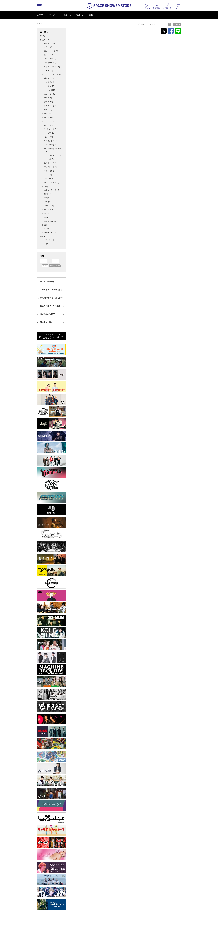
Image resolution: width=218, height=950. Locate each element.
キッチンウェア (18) (52, 67)
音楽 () (44, 187)
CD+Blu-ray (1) (50, 221)
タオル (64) (48, 102)
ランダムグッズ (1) (51, 183)
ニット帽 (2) (49, 159)
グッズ (52, 15)
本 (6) (46, 244)
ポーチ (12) (48, 71)
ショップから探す (47, 281)
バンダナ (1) (49, 179)
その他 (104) (49, 171)
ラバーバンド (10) (51, 129)
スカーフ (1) (49, 55)
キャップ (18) (49, 133)
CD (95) (47, 198)
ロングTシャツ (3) (51, 51)
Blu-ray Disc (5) (50, 232)
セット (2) (48, 213)
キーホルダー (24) (51, 141)
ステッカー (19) (50, 145)
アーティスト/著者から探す (51, 290)
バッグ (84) (48, 117)
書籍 (91, 15)
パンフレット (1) (50, 240)
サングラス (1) (49, 82)
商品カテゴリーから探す (50, 306)
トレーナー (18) (50, 121)
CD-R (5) (47, 194)
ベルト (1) (48, 175)
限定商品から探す (47, 314)
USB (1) (47, 217)
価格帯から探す (46, 322)
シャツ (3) (48, 110)
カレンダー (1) (49, 94)
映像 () (43, 225)
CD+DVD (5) (49, 206)
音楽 (65, 15)
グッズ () (44, 40)
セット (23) (48, 137)
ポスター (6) (49, 78)
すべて (42, 36)
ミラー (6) (48, 47)
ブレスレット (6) (50, 167)
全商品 (40, 15)
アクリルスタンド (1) (52, 74)
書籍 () (43, 236)
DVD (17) (47, 229)
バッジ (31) (48, 125)
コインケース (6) (50, 59)
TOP (38, 24)
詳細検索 (177, 24)
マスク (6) (48, 98)
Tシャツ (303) (49, 90)
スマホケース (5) (50, 163)
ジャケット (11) (50, 106)
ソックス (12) (49, 86)
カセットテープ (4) (51, 190)
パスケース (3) (49, 43)
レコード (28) (49, 209)
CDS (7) (47, 202)
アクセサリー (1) (50, 63)
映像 (78, 15)
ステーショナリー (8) (52, 155)
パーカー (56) (49, 113)
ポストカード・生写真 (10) (52, 150)
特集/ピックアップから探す (51, 298)
